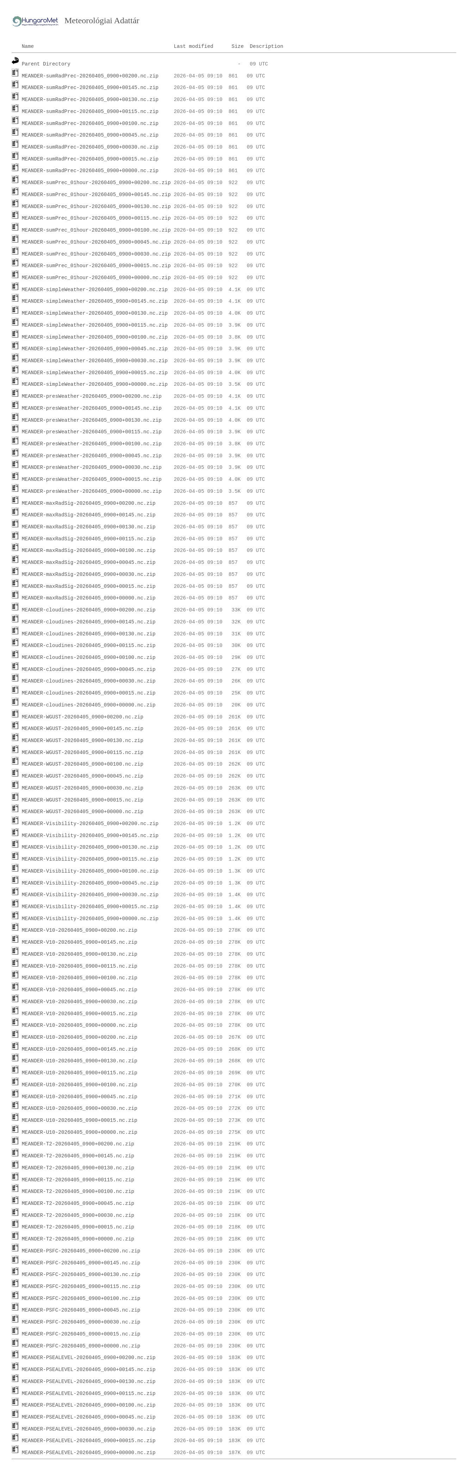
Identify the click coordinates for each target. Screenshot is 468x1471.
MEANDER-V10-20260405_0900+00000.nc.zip (79, 1025)
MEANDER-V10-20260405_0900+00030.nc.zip (79, 1002)
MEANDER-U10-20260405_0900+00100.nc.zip (79, 1085)
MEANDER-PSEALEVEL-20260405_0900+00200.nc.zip (89, 1357)
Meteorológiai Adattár (101, 20)
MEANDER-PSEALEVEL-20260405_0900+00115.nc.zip (89, 1393)
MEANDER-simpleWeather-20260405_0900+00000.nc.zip (95, 384)
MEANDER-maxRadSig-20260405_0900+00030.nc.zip (89, 574)
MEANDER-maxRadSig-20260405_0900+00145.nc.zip (89, 515)
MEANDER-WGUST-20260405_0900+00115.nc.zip (82, 752)
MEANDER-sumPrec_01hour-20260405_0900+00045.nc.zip (96, 242)
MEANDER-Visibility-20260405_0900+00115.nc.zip (90, 859)
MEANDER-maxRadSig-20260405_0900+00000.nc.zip (89, 598)
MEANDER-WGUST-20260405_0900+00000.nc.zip (82, 812)
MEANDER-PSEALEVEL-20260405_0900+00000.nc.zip (89, 1453)
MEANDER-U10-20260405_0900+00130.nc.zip (79, 1061)
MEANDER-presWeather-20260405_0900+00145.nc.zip (92, 408)
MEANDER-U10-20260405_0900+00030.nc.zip (79, 1108)
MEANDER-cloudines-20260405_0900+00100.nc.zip (89, 657)
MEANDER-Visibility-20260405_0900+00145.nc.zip (90, 835)
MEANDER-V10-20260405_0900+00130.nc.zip (79, 954)
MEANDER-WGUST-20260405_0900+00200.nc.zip (82, 717)
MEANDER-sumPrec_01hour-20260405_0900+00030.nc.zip (96, 254)
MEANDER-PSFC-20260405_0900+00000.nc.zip (81, 1346)
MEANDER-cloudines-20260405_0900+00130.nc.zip (89, 634)
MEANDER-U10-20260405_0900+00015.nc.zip (79, 1120)
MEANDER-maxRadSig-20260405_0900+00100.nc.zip (89, 550)
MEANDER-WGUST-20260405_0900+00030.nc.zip (82, 788)
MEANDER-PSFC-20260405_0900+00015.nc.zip (81, 1334)
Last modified (193, 46)
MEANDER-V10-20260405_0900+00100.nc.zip (79, 978)
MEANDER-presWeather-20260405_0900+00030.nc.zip (92, 467)
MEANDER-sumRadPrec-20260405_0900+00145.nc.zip (90, 87)
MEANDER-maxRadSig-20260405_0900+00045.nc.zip (89, 562)
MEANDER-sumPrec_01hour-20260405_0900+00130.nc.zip (96, 206)
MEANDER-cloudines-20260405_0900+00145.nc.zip (89, 622)
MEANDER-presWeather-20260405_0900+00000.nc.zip (92, 491)
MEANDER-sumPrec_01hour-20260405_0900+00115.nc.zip (96, 218)
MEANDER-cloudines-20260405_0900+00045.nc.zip (89, 669)
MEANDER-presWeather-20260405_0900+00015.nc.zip (92, 479)
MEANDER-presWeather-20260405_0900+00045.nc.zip (92, 456)
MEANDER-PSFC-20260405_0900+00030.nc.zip (81, 1322)
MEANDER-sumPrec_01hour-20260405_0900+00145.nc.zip (96, 194)
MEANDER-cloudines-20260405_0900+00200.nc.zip (89, 610)
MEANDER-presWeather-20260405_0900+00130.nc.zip (92, 420)
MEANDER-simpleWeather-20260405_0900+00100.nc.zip (95, 337)
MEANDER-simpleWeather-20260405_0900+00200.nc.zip (95, 290)
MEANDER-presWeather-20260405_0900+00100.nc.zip (92, 444)
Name (28, 46)
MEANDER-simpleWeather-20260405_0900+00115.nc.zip (95, 325)
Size (238, 46)
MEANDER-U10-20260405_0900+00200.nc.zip (79, 1037)
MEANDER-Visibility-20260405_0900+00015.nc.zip (90, 907)
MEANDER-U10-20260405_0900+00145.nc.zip (79, 1049)
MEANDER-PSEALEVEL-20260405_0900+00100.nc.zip (89, 1405)
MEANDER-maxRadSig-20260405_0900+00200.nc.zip (89, 503)
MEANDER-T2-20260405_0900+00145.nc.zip (78, 1156)
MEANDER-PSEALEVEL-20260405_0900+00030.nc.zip (89, 1429)
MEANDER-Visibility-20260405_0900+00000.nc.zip (90, 919)
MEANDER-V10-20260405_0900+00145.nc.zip (79, 942)
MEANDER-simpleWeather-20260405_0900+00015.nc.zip (95, 373)
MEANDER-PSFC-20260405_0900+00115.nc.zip (81, 1286)
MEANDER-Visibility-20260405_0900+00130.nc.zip (90, 847)
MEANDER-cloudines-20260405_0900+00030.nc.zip (89, 681)
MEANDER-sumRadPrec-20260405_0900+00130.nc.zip (90, 99)
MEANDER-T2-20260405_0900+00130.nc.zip (78, 1168)
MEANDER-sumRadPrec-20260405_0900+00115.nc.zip (90, 111)
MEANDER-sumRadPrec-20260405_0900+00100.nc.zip (90, 123)
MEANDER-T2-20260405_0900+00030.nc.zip (78, 1215)
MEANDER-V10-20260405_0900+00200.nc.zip (79, 930)
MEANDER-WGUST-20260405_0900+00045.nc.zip (82, 776)
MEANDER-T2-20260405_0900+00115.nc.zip (78, 1180)
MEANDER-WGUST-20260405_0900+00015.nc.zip (82, 800)
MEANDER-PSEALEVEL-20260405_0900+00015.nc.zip (89, 1441)
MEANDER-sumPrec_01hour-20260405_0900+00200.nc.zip (96, 183)
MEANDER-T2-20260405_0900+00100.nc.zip (78, 1191)
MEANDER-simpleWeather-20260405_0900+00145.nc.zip (95, 301)
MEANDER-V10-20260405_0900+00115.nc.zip (79, 966)
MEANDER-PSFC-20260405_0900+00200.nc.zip (81, 1251)
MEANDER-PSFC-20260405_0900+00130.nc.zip (81, 1274)
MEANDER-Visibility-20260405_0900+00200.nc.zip (90, 823)
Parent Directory (46, 64)
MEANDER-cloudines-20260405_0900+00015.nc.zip (89, 693)
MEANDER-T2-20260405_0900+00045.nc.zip (78, 1203)
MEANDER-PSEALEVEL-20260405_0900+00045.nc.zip (89, 1417)
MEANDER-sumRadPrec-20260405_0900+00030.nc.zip (90, 147)
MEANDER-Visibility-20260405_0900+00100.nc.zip (90, 871)
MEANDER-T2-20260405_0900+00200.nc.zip (78, 1144)
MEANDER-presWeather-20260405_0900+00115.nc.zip (92, 432)
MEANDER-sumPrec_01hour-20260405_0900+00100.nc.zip (96, 230)
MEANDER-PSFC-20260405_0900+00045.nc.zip (81, 1310)
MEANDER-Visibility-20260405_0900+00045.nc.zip (90, 883)
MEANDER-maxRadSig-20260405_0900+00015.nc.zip (89, 586)
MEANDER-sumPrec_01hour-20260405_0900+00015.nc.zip (96, 266)
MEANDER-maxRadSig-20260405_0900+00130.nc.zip (89, 527)
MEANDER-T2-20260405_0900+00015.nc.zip (78, 1227)
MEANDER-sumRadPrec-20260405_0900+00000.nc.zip (90, 171)
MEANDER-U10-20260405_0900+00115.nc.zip (79, 1073)
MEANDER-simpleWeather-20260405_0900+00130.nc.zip (95, 313)
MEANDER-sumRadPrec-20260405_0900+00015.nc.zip (90, 159)
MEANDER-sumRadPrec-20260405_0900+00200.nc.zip (90, 76)
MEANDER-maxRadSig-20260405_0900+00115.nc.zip (89, 539)
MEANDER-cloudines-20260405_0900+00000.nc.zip (89, 705)
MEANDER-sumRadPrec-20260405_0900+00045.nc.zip (90, 135)
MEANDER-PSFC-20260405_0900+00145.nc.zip (81, 1263)
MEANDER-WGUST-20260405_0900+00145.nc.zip (82, 728)
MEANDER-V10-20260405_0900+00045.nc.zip (79, 990)
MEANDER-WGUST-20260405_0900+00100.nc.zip (82, 764)
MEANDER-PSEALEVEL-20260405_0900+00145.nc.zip (89, 1369)
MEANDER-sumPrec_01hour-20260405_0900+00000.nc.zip (96, 278)
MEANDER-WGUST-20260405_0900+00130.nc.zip (82, 740)
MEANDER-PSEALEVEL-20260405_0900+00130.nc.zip (89, 1381)
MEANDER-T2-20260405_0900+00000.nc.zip (78, 1239)
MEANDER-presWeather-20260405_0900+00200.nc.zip (92, 396)
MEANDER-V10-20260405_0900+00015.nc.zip (79, 1014)
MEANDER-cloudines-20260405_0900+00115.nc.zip (89, 645)
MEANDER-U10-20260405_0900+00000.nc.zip (79, 1132)
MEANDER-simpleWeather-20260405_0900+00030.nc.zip (95, 361)
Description (266, 46)
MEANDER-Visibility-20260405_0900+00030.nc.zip (90, 895)
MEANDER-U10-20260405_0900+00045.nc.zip (79, 1097)
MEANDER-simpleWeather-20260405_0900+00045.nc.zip (95, 349)
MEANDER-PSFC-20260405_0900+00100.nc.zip (81, 1298)
